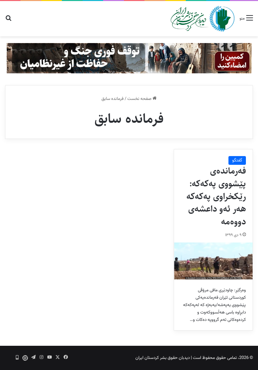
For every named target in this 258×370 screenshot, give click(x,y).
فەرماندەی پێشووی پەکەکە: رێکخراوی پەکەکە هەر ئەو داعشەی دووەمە (216, 196)
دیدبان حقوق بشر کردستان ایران (162, 358)
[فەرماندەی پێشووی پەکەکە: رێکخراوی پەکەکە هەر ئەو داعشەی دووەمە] (213, 261)
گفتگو (237, 160)
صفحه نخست (142, 99)
